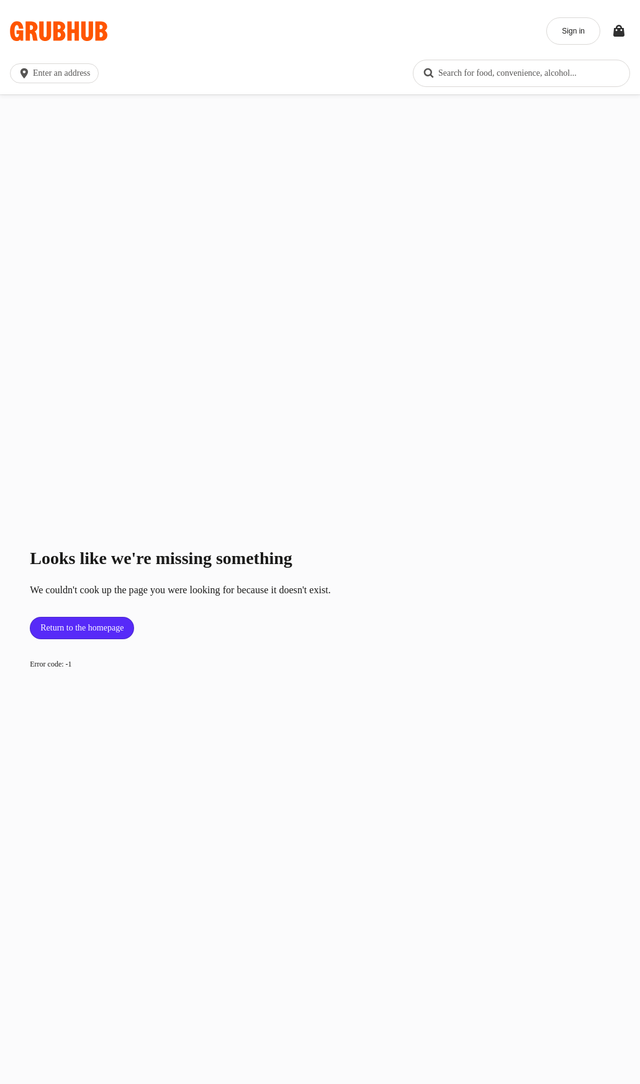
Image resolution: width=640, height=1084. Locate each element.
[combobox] (521, 73)
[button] (57, 73)
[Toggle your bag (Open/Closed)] (618, 31)
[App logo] (58, 31)
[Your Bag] (618, 31)
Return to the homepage (82, 627)
